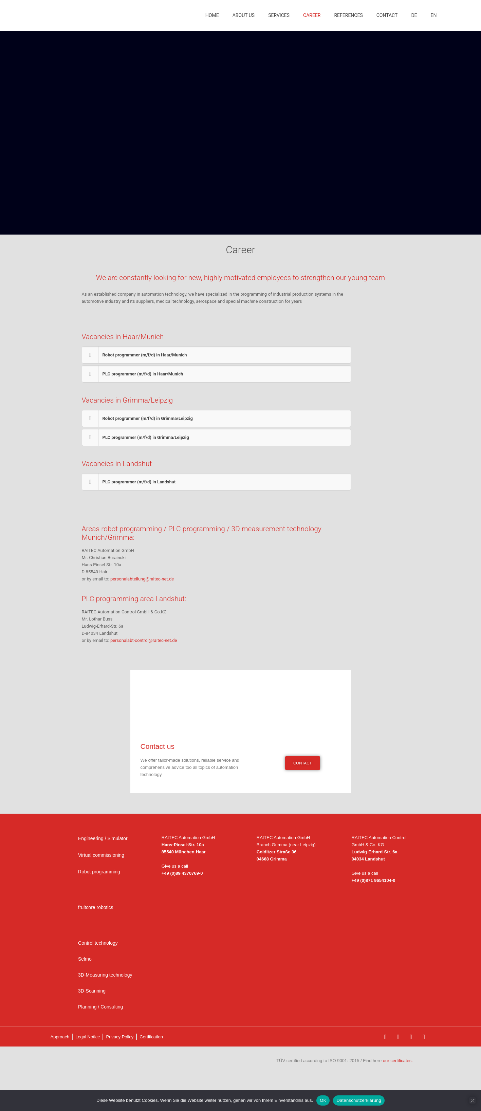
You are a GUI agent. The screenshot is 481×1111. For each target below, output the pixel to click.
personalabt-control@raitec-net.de (143, 640)
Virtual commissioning (101, 855)
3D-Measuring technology (105, 975)
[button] (216, 355)
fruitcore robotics (95, 907)
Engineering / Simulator (103, 838)
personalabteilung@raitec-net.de (142, 578)
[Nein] (472, 1100)
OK (323, 1100)
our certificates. (398, 1060)
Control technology (98, 943)
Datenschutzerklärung (358, 1100)
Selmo (85, 959)
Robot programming (99, 871)
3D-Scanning (92, 991)
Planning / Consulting (100, 1007)
